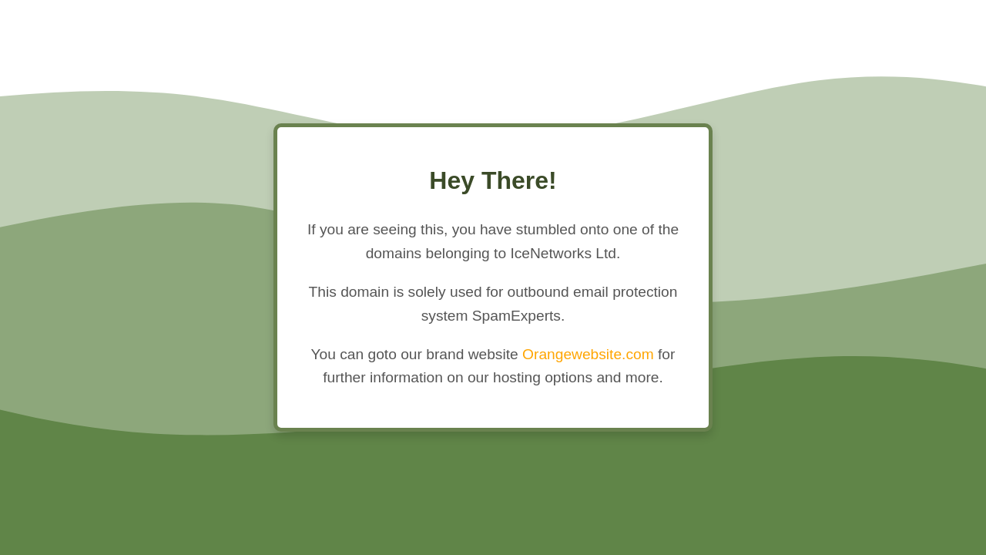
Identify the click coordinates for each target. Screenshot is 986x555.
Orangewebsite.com (588, 354)
